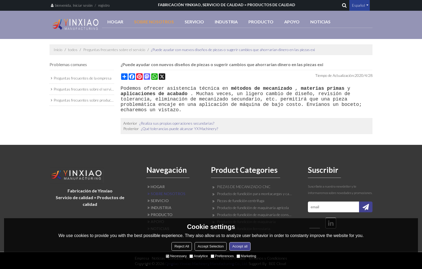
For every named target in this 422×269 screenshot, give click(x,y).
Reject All (181, 246)
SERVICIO (194, 21)
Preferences (222, 256)
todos (73, 49)
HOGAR (115, 21)
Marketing (246, 256)
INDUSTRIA (226, 21)
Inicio (58, 49)
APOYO (292, 21)
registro (104, 5)
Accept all (239, 246)
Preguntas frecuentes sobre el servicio (114, 49)
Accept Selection (211, 246)
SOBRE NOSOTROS (154, 21)
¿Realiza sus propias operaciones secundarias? (176, 123)
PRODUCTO (260, 21)
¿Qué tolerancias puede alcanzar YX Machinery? (179, 128)
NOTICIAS (320, 21)
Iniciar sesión (83, 5)
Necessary (176, 256)
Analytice (198, 256)
